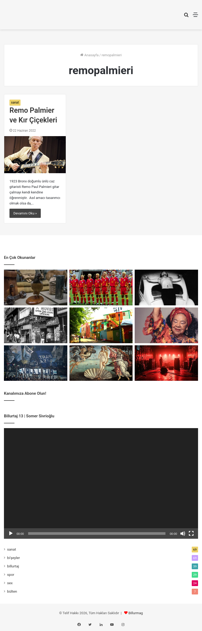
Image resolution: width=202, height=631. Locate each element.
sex (10, 583)
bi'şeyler (13, 558)
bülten (12, 591)
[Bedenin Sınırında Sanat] (166, 287)
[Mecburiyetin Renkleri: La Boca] (101, 325)
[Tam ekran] (191, 533)
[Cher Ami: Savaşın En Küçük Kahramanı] (35, 287)
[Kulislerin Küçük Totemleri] (166, 363)
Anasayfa (89, 55)
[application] (101, 483)
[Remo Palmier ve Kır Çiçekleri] (35, 154)
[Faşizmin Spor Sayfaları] (35, 363)
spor (10, 574)
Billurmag (135, 613)
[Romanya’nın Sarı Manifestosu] (101, 287)
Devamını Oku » (25, 213)
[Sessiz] (182, 533)
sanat (15, 102)
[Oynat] (10, 533)
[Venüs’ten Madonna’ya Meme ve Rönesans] (101, 363)
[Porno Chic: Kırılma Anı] (35, 325)
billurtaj (13, 566)
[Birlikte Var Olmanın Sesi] (166, 325)
